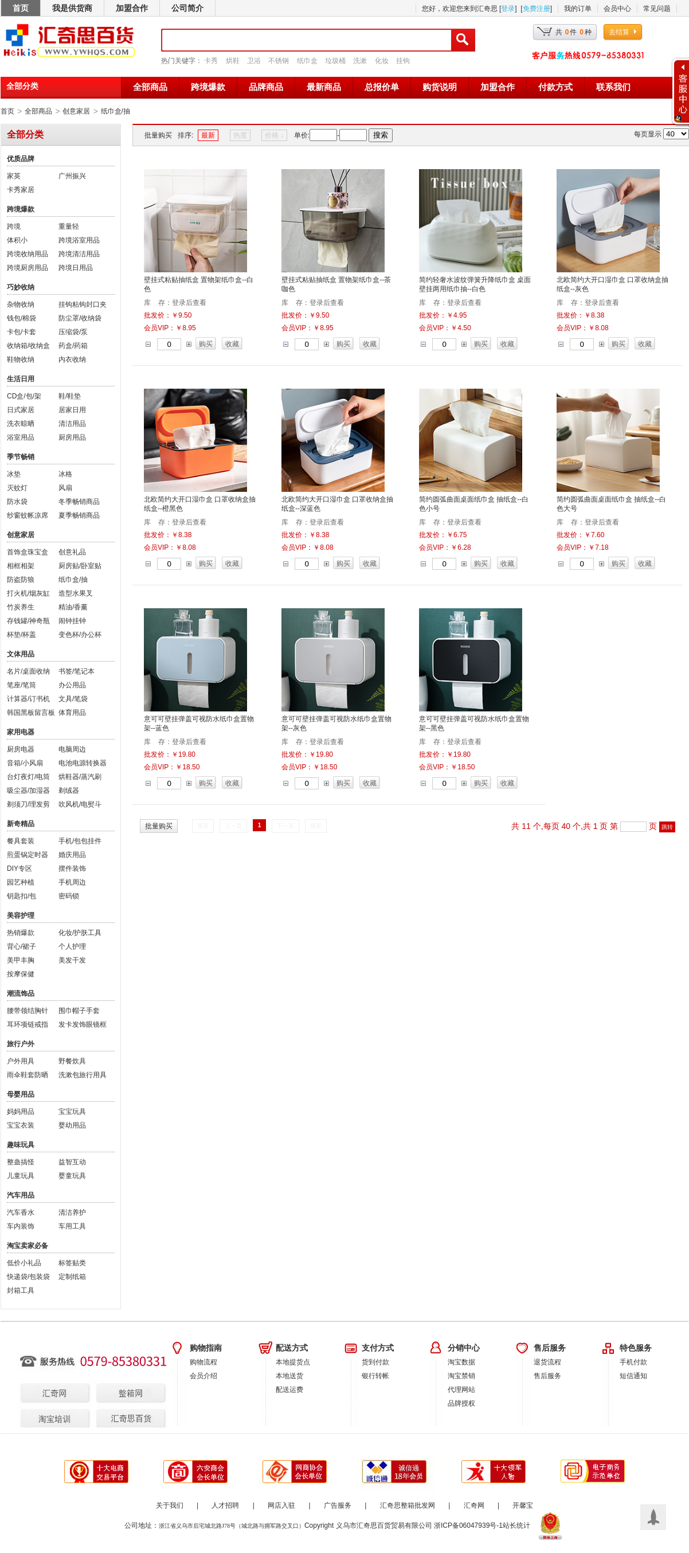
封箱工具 (20, 1290)
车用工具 (72, 1226)
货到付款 (375, 1362)
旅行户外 (20, 1044)
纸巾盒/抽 (115, 111)
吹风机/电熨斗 (79, 804)
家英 (14, 176)
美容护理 (20, 916)
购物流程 (203, 1362)
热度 (240, 135)
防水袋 (17, 502)
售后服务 (547, 1376)
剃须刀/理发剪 (28, 804)
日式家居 (20, 410)
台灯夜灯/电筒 (28, 777)
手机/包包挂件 (79, 841)
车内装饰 (20, 1226)
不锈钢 (278, 61)
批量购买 (158, 135)
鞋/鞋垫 (69, 396)
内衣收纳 (72, 359)
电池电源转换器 (82, 763)
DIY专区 (19, 868)
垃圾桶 (335, 61)
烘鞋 (233, 61)
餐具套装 (20, 841)
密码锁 (68, 896)
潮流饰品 (20, 993)
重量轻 (68, 226)
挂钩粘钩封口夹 (82, 304)
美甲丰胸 (20, 960)
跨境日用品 (75, 268)
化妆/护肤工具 (79, 933)
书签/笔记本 (76, 671)
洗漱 (360, 61)
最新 (208, 135)
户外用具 (20, 1061)
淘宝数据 (461, 1362)
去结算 (619, 32)
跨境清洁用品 (79, 254)
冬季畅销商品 (79, 502)
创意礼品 (72, 552)
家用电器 (20, 732)
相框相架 (20, 566)
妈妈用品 (20, 1112)
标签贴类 (72, 1263)
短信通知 (633, 1376)
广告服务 (337, 1505)
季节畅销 (20, 457)
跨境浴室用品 (79, 240)
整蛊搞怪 (20, 1162)
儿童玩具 (20, 1176)
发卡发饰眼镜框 (82, 1024)
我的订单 (578, 9)
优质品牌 (20, 159)
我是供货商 (72, 8)
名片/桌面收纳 (28, 671)
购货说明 (439, 87)
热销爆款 (20, 933)
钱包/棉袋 (21, 318)
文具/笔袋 (73, 699)
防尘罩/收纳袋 (79, 318)
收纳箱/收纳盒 (28, 346)
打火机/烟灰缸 (28, 593)
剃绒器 (68, 791)
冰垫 (14, 474)
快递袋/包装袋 (28, 1277)
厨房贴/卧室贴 (79, 566)
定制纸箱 (72, 1277)
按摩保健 (20, 974)
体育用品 (72, 713)
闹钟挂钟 (72, 621)
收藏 (232, 344)
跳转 (667, 827)
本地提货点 (293, 1362)
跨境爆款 (208, 87)
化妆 (382, 61)
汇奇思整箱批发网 (407, 1505)
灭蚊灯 (17, 488)
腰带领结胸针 (27, 1011)
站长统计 (516, 1525)
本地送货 (289, 1376)
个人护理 (72, 946)
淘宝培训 (45, 1408)
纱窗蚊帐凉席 (27, 515)
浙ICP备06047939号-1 (468, 1525)
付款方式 (555, 87)
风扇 (65, 488)
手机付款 (633, 1362)
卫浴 (254, 61)
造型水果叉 (75, 593)
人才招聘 (225, 1505)
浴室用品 (20, 437)
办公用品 (72, 685)
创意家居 (76, 111)
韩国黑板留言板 (31, 713)
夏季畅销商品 (79, 515)
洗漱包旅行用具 (82, 1075)
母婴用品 (20, 1094)
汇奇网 (45, 1384)
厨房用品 (72, 437)
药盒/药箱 (73, 346)
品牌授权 (461, 1403)
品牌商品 (266, 87)
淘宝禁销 (461, 1376)
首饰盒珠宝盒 (27, 552)
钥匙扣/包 (21, 896)
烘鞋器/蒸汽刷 (79, 777)
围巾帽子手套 (79, 1011)
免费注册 (536, 9)
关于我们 (169, 1505)
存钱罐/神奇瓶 (28, 621)
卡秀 (211, 61)
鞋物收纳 (20, 359)
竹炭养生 (20, 607)
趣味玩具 (20, 1145)
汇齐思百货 (117, 1408)
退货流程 (547, 1362)
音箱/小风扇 (25, 763)
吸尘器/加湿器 (28, 791)
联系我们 (613, 87)
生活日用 (20, 379)
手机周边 (72, 882)
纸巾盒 (307, 61)
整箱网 (117, 1384)
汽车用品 (20, 1195)
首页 (21, 8)
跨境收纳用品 (27, 254)
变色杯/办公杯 (79, 635)
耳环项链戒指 (27, 1024)
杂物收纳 (20, 304)
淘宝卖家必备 (27, 1246)
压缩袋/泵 (73, 332)
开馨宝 (522, 1505)
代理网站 (461, 1390)
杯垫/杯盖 (21, 635)
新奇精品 (20, 824)
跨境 (14, 226)
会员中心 (617, 9)
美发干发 (72, 960)
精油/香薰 (73, 607)
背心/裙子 (21, 946)
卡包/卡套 (21, 332)
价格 (274, 135)
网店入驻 (281, 1505)
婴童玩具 (72, 1176)
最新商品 (324, 87)
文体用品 (20, 654)
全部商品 (150, 87)
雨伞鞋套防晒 (27, 1075)
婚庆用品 (72, 855)
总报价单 (382, 87)
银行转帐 (375, 1376)
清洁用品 (72, 424)
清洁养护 (72, 1212)
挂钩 (403, 61)
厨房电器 (20, 749)
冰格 (65, 474)
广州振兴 (72, 176)
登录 (508, 9)
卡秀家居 (20, 190)
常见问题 (657, 9)
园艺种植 (20, 882)
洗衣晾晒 (20, 424)
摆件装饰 (72, 868)
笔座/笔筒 (21, 685)
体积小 (17, 240)
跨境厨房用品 (27, 268)
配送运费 (289, 1390)
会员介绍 (203, 1376)
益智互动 (72, 1162)
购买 (206, 344)
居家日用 (72, 410)
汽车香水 (20, 1212)
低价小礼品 (24, 1263)
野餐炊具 (72, 1061)
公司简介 (187, 8)
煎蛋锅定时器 (27, 855)
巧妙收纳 (20, 287)
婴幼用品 (72, 1125)
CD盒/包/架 (24, 396)
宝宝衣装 (20, 1125)
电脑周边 (72, 749)
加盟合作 (132, 8)
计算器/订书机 (28, 699)
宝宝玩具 (72, 1112)
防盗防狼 (20, 580)
